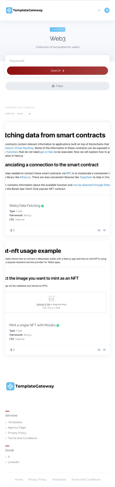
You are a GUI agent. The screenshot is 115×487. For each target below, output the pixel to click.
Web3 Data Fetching (24, 206)
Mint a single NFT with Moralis (32, 325)
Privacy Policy (17, 432)
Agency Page (17, 427)
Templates (15, 422)
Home (19, 479)
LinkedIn (14, 462)
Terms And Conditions (22, 438)
